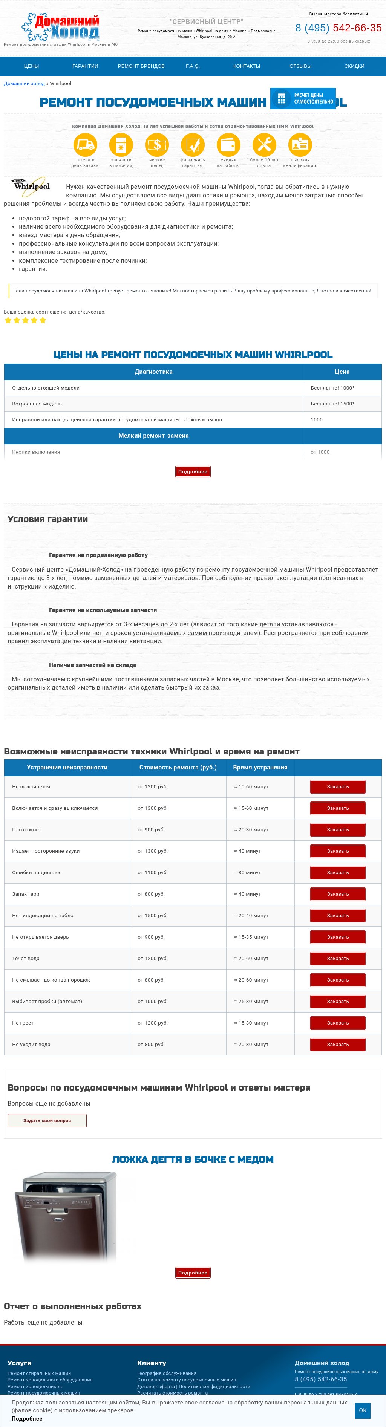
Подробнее (193, 471)
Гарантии (85, 66)
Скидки (355, 66)
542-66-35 (321, 1379)
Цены (31, 66)
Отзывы (300, 66)
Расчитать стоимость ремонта (172, 1393)
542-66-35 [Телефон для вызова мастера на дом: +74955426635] (339, 28)
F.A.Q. (193, 66)
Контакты (246, 66)
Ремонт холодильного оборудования (50, 1380)
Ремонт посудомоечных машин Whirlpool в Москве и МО (61, 44)
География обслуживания (166, 1373)
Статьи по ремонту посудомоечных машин (186, 1380)
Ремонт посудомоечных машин (44, 1393)
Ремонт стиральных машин (39, 1373)
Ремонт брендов (141, 66)
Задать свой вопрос (47, 1120)
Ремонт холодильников (35, 1386)
